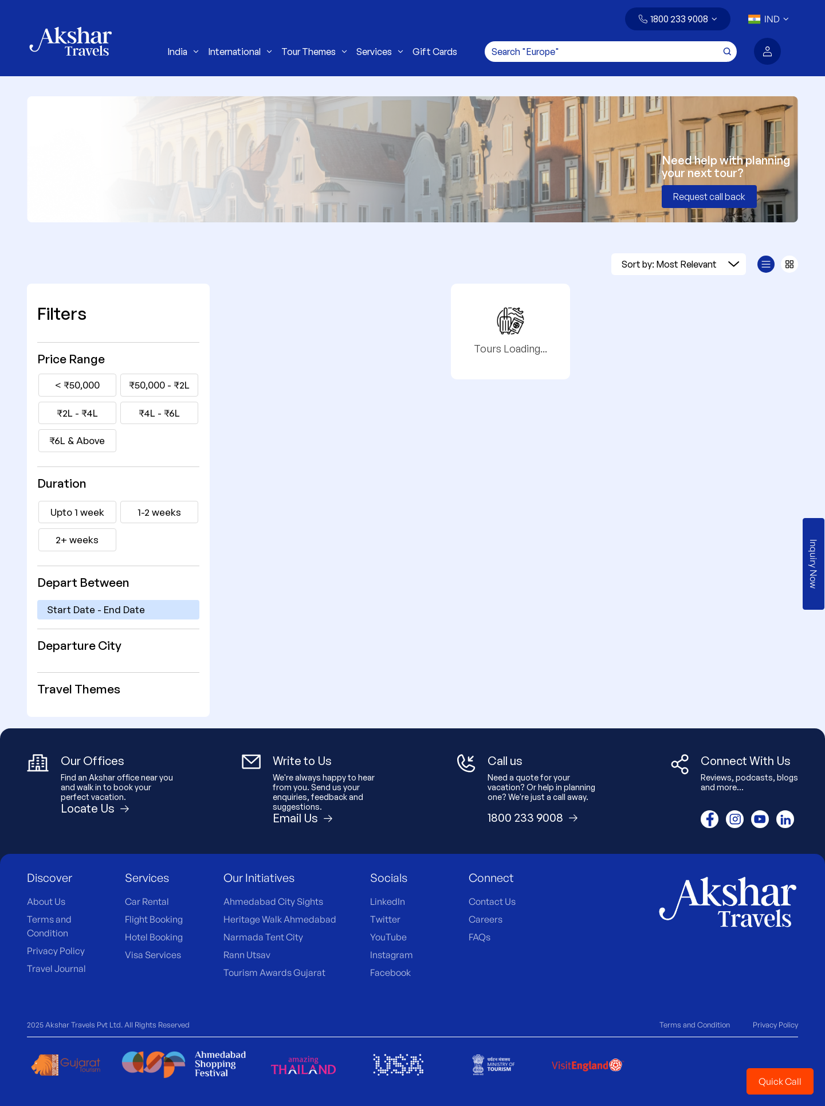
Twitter (385, 919)
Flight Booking (154, 919)
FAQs (479, 937)
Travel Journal (56, 968)
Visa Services (153, 954)
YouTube (388, 937)
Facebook (390, 972)
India (183, 51)
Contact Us (492, 901)
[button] (677, 18)
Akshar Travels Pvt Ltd (83, 1024)
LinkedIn (387, 901)
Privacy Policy (56, 950)
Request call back (709, 196)
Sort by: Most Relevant (681, 264)
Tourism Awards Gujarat (274, 972)
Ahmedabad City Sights (273, 901)
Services (379, 51)
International (240, 51)
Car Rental (147, 901)
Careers (485, 919)
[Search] (611, 51)
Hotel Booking (154, 937)
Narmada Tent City (263, 937)
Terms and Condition (694, 1024)
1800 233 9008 (679, 19)
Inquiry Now (813, 564)
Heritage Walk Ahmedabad (279, 919)
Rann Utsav (246, 954)
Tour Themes (314, 51)
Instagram (391, 954)
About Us (46, 901)
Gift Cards (434, 51)
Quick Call (780, 1081)
